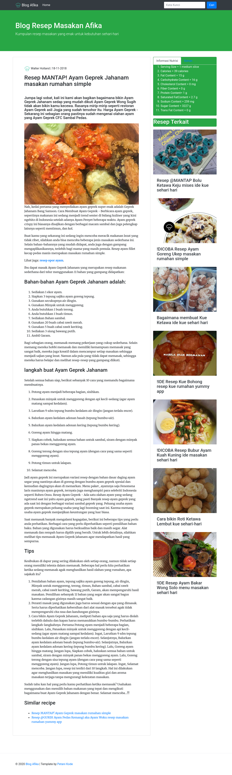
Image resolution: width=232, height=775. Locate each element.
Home (47, 5)
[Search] (184, 5)
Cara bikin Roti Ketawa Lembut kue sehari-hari (179, 521)
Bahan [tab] (188, 60)
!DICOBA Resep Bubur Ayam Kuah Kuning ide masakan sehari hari (184, 455)
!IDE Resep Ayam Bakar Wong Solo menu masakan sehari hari (183, 587)
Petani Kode (65, 764)
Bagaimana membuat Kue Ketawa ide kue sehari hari (182, 320)
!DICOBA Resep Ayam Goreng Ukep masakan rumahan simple (179, 254)
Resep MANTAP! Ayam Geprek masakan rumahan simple (71, 713)
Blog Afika (26, 5)
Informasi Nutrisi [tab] (167, 60)
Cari (211, 5)
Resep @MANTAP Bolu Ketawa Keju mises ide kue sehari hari (183, 185)
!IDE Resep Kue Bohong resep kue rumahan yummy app (183, 386)
